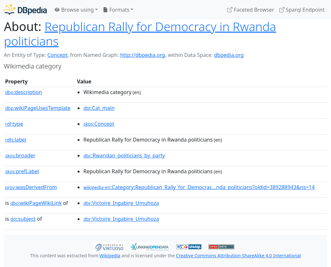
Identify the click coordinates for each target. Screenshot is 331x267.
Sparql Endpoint (302, 9)
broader (20, 155)
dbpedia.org (229, 55)
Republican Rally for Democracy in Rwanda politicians (140, 33)
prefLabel (22, 171)
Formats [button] (116, 9)
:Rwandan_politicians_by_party (124, 155)
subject (23, 218)
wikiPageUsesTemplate (37, 108)
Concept (57, 55)
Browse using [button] (74, 9)
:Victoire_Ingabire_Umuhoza (121, 203)
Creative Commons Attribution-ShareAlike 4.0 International (238, 255)
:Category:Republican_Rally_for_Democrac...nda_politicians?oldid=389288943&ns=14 (199, 187)
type (14, 123)
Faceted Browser (250, 9)
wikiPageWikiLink (36, 203)
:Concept (98, 123)
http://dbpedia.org (142, 55)
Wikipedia (110, 255)
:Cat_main (99, 108)
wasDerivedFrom (31, 187)
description (23, 92)
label (16, 139)
